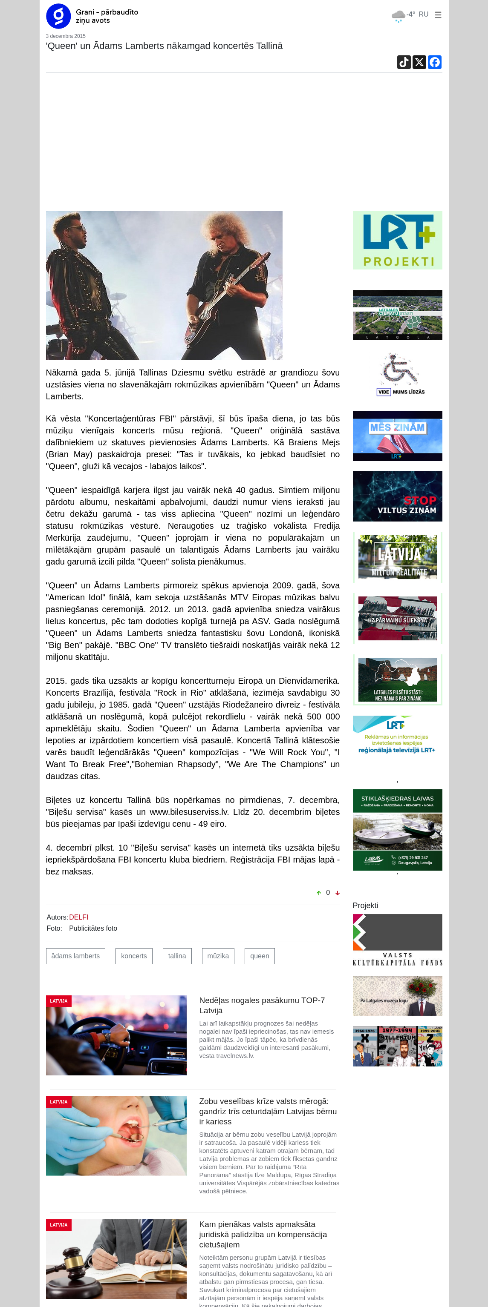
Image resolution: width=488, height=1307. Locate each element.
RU (423, 14)
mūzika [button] (218, 956)
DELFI (78, 917)
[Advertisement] (244, 146)
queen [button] (259, 956)
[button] (436, 14)
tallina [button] (177, 956)
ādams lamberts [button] (76, 956)
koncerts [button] (134, 956)
